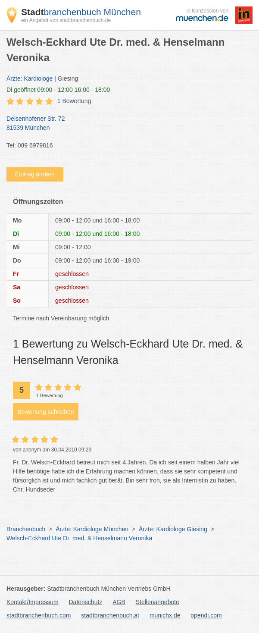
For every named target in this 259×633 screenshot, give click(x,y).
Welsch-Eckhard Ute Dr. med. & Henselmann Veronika (79, 538)
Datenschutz (86, 602)
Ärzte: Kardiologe (29, 78)
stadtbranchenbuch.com (38, 615)
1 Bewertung (74, 100)
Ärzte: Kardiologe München (92, 529)
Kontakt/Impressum (32, 602)
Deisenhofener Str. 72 (125, 123)
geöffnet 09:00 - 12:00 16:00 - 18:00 (58, 89)
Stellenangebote (157, 602)
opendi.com (206, 615)
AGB (118, 602)
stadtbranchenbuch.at (110, 615)
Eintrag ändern (35, 174)
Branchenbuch (25, 529)
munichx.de (165, 615)
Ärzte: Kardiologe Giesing (173, 529)
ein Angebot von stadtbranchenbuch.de (66, 20)
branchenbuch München (81, 12)
